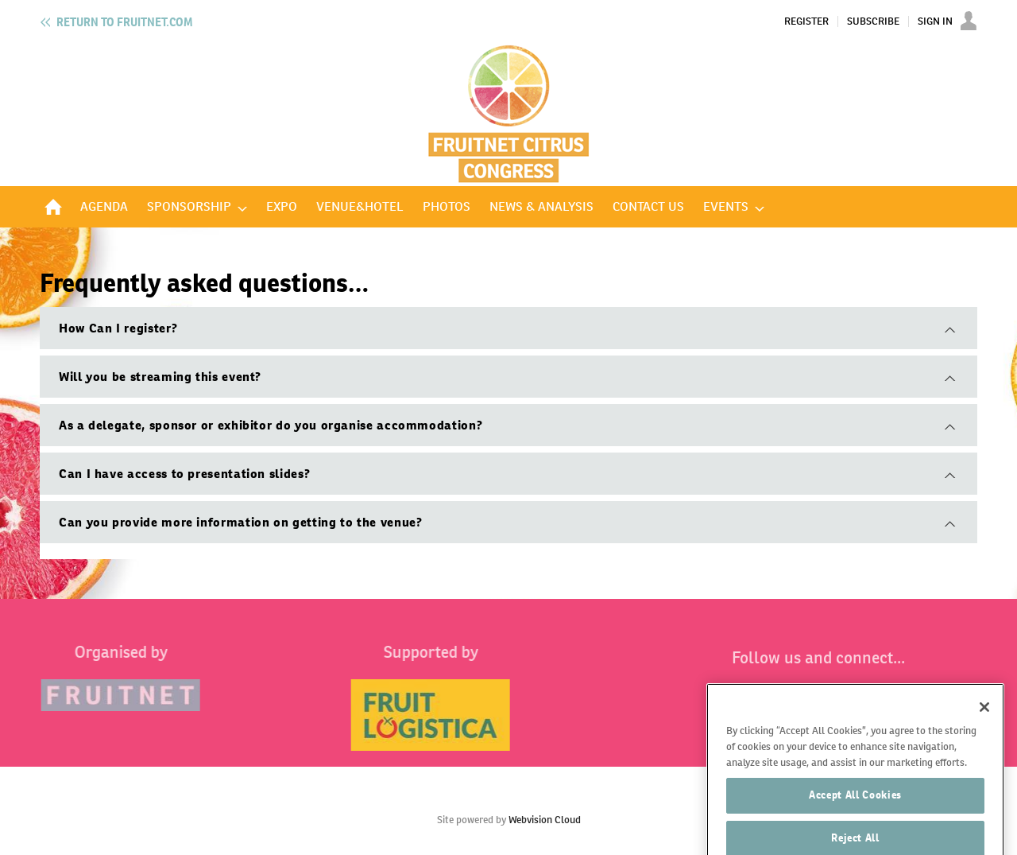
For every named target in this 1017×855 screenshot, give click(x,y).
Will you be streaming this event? (160, 376)
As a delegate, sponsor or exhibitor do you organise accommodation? (270, 425)
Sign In (935, 21)
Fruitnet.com (124, 22)
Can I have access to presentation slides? (184, 473)
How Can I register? (118, 328)
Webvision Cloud (544, 819)
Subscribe (873, 21)
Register (806, 21)
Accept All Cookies (855, 812)
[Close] (984, 724)
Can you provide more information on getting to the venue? (240, 522)
